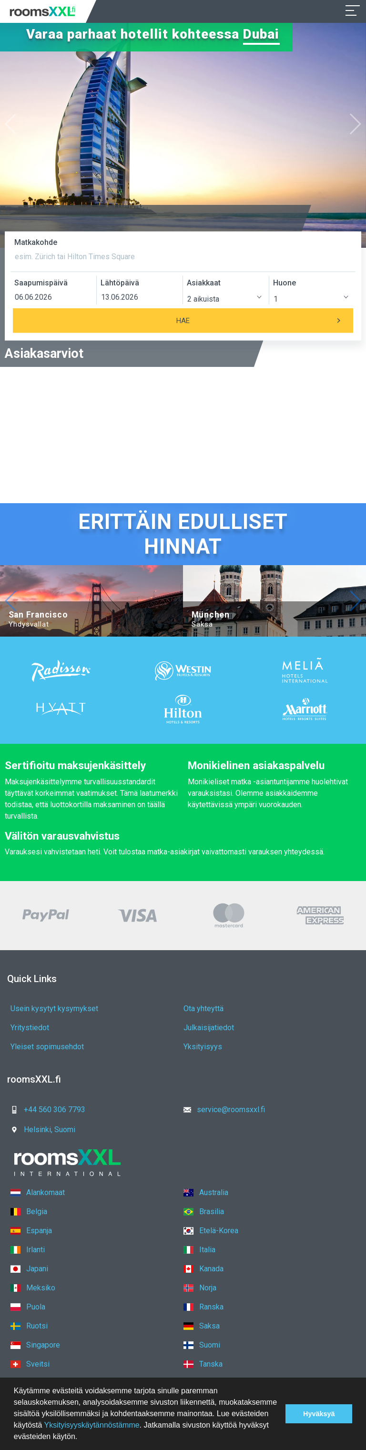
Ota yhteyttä (203, 1008)
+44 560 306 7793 (45, 1109)
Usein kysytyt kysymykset (54, 1008)
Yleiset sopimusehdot (47, 1046)
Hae (264, 320)
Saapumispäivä (41, 282)
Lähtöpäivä (120, 282)
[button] (81, 1437)
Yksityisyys (202, 1046)
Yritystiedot (29, 1027)
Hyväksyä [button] (319, 1414)
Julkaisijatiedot (208, 1027)
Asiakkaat (204, 282)
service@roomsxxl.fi (221, 1109)
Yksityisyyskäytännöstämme (92, 1425)
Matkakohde (35, 242)
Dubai (261, 34)
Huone (284, 282)
